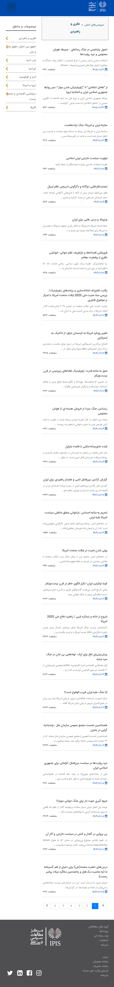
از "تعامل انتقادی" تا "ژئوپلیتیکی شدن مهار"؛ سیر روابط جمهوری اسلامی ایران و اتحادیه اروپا (75, 90)
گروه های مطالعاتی (98, 926)
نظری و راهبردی (27, 38)
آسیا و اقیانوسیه (27, 77)
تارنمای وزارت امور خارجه (95, 971)
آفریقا (33, 107)
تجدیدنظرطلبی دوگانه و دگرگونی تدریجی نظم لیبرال (77, 186)
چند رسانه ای (101, 936)
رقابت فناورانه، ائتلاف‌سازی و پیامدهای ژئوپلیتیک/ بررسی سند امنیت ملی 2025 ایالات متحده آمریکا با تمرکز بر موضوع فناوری (75, 295)
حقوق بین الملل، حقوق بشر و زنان (21, 49)
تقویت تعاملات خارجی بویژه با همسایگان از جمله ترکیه (81, 164)
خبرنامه (104, 945)
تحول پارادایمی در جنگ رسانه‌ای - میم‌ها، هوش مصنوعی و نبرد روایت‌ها (80, 52)
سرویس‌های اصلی (94, 25)
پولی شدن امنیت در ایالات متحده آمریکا (84, 550)
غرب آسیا (31, 60)
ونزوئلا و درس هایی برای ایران (89, 219)
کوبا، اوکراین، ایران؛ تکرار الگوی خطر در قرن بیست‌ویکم (76, 583)
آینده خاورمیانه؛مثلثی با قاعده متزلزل (86, 446)
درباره (105, 957)
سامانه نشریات (100, 966)
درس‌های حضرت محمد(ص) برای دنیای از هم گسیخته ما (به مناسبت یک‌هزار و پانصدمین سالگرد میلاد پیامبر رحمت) (75, 872)
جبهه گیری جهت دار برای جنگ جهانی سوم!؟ (81, 801)
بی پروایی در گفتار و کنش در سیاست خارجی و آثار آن (76, 834)
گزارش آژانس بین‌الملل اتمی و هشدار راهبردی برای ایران (75, 479)
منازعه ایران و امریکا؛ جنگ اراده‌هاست (85, 125)
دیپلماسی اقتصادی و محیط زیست (21, 96)
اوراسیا (32, 69)
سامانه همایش (100, 961)
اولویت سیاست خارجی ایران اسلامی (86, 158)
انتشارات (103, 940)
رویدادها (104, 931)
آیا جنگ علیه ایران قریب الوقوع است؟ (85, 692)
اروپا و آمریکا (29, 85)
